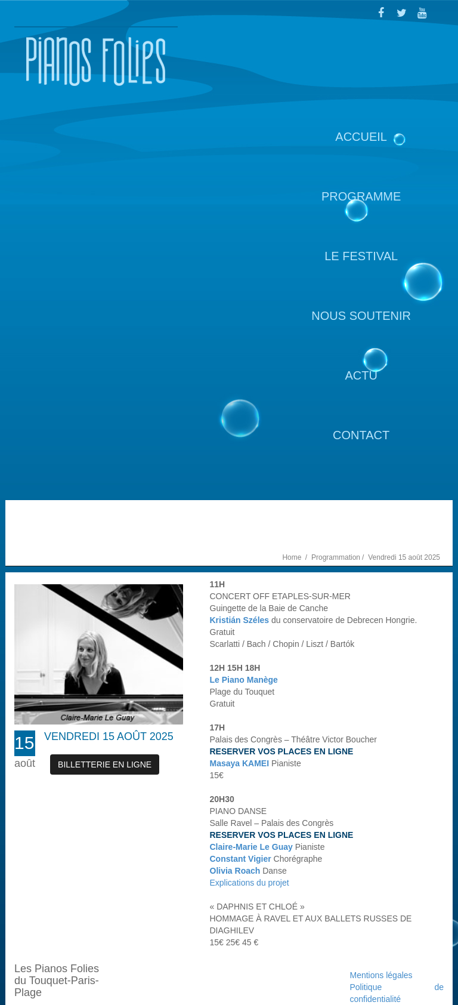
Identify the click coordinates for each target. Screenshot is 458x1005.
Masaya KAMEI (240, 763)
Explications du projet (249, 882)
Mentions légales (381, 975)
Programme (361, 196)
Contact (361, 435)
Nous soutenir (361, 315)
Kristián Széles (240, 620)
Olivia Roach (235, 870)
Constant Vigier (240, 859)
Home (292, 557)
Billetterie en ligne (104, 764)
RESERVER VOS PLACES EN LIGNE (282, 751)
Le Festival (361, 256)
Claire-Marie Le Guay (251, 847)
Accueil (361, 136)
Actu (361, 375)
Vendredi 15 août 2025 (109, 736)
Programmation (335, 557)
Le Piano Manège (244, 680)
